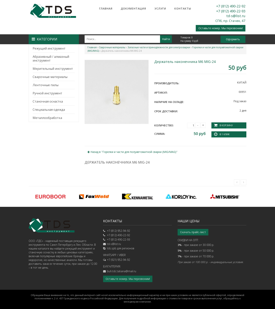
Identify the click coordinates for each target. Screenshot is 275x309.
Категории (44, 39)
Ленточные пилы (45, 85)
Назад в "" (132, 152)
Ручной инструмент (47, 93)
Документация (133, 8)
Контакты (182, 8)
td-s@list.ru (235, 16)
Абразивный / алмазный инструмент (51, 59)
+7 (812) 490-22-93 (230, 11)
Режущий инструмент (49, 48)
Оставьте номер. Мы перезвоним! (220, 28)
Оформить (233, 39)
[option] (50, 196)
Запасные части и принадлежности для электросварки (159, 47)
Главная (105, 8)
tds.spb (111, 248)
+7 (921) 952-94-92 (118, 260)
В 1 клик (225, 134)
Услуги (160, 8)
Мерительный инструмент (53, 69)
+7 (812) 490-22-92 (230, 6)
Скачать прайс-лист (193, 232)
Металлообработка (47, 118)
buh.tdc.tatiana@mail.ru (121, 271)
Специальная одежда (49, 110)
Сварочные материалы (50, 77)
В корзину (226, 125)
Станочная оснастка (48, 101)
